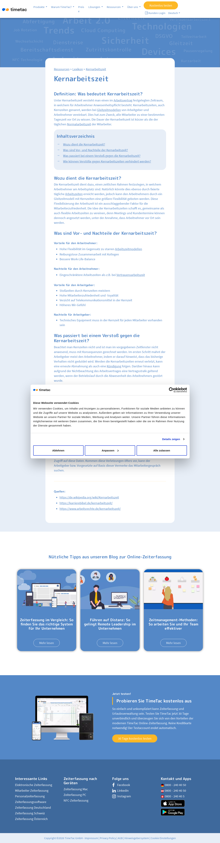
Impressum (91, 838)
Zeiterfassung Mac (76, 789)
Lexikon (77, 69)
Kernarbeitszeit (96, 69)
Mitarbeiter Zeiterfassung (31, 790)
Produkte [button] (39, 7)
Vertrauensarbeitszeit (130, 275)
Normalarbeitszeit (79, 124)
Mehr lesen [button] (46, 643)
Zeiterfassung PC (75, 795)
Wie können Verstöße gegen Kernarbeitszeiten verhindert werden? (107, 161)
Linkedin (120, 790)
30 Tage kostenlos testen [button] (134, 738)
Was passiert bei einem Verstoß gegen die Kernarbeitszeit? (101, 156)
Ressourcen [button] (114, 7)
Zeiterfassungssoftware (30, 802)
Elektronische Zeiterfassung (33, 785)
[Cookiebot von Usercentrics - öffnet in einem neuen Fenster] (171, 390)
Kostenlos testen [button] (160, 5)
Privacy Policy (108, 838)
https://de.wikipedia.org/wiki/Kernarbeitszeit (89, 497)
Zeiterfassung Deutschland (33, 807)
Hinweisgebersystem (136, 838)
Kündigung (114, 366)
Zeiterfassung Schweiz (30, 813)
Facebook (121, 785)
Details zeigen (171, 439)
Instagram (121, 796)
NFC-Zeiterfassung (76, 800)
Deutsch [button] (173, 13)
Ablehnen (58, 450)
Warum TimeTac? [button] (61, 7)
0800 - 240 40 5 (172, 796)
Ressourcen (61, 69)
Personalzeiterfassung (30, 796)
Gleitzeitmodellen (109, 110)
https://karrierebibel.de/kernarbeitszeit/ (86, 503)
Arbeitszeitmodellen (128, 249)
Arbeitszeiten (74, 194)
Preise (81, 9)
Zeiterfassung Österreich (31, 819)
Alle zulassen (161, 450)
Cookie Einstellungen (163, 838)
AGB (120, 838)
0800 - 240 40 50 (173, 785)
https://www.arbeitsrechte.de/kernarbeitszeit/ (90, 509)
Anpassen (110, 450)
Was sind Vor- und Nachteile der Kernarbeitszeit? (95, 150)
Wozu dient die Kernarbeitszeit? (84, 144)
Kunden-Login (155, 13)
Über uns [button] (133, 7)
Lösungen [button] (94, 7)
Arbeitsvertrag (123, 100)
